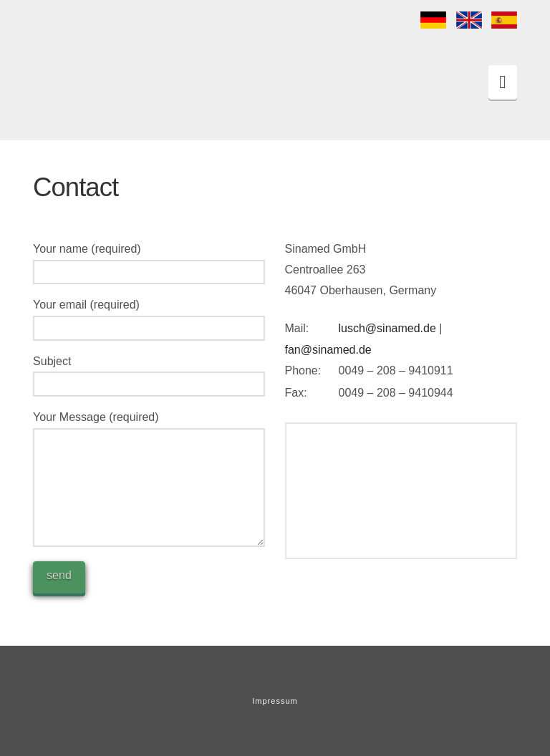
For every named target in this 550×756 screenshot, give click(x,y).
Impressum (274, 701)
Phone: (303, 370)
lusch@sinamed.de (387, 328)
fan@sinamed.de (328, 350)
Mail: (297, 328)
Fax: (296, 393)
